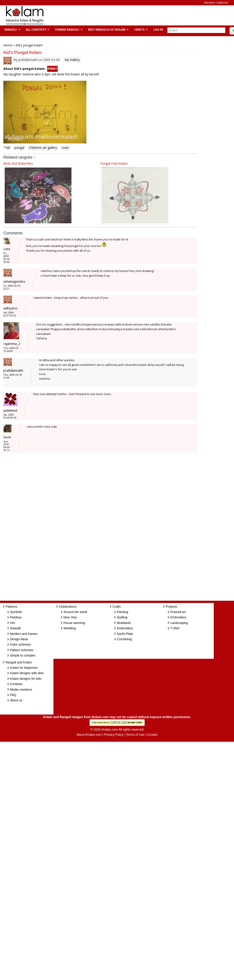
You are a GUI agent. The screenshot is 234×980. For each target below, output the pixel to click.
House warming (74, 623)
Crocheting (124, 639)
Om (12, 623)
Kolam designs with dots (27, 673)
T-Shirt (174, 628)
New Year (70, 617)
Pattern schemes (21, 650)
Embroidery (125, 628)
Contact (152, 734)
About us (16, 700)
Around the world (75, 612)
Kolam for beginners (24, 667)
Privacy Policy (114, 734)
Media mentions (21, 689)
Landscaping (179, 623)
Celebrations (68, 606)
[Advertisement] (130, 15)
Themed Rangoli (66, 29)
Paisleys (16, 617)
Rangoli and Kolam (19, 662)
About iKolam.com (89, 734)
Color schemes (20, 644)
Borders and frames (23, 634)
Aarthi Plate (125, 634)
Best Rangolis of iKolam (106, 29)
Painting (122, 612)
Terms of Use (135, 734)
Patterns (11, 606)
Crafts (139, 29)
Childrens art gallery (43, 147)
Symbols (16, 612)
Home (7, 45)
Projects (171, 606)
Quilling (122, 617)
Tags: (7, 147)
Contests (16, 684)
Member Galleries (216, 2)
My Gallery (72, 60)
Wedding (69, 628)
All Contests (35, 29)
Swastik (15, 628)
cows (65, 147)
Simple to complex (22, 655)
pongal (19, 147)
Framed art (177, 612)
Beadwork (124, 623)
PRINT (52, 68)
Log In (158, 29)
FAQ (13, 695)
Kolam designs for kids (25, 678)
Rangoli (10, 29)
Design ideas (19, 639)
